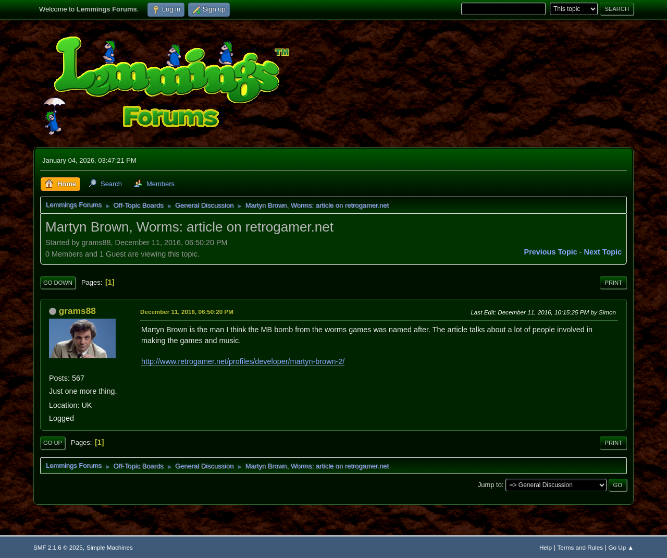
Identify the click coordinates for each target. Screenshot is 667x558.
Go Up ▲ (621, 547)
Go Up (52, 443)
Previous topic (550, 252)
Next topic (603, 252)
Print (613, 283)
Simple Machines (110, 547)
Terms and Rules (580, 547)
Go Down (57, 283)
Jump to (490, 485)
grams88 (77, 311)
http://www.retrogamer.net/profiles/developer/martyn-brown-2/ (242, 361)
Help (545, 547)
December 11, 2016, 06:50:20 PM (186, 311)
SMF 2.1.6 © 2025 (58, 547)
